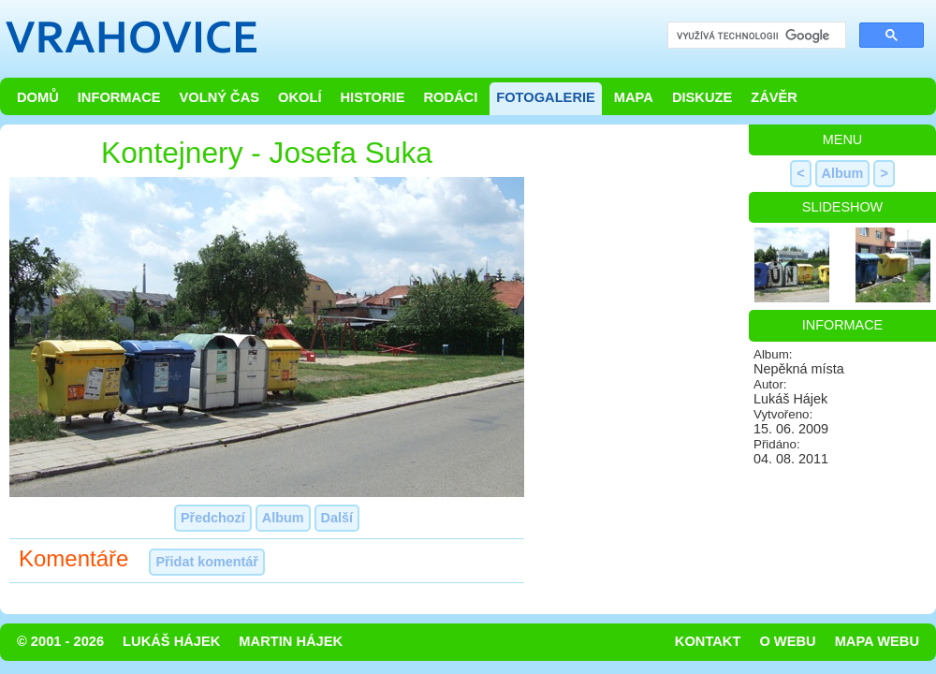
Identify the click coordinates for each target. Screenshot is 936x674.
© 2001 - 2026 (60, 641)
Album (283, 517)
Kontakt (708, 641)
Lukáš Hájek (171, 641)
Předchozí (213, 517)
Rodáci (450, 97)
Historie (372, 97)
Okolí (299, 97)
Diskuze (702, 97)
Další (337, 517)
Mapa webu (877, 641)
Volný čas (220, 97)
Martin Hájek (291, 641)
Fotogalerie (545, 97)
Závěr (774, 97)
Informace (119, 97)
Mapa (633, 97)
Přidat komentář (206, 561)
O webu (787, 641)
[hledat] (755, 36)
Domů (38, 97)
